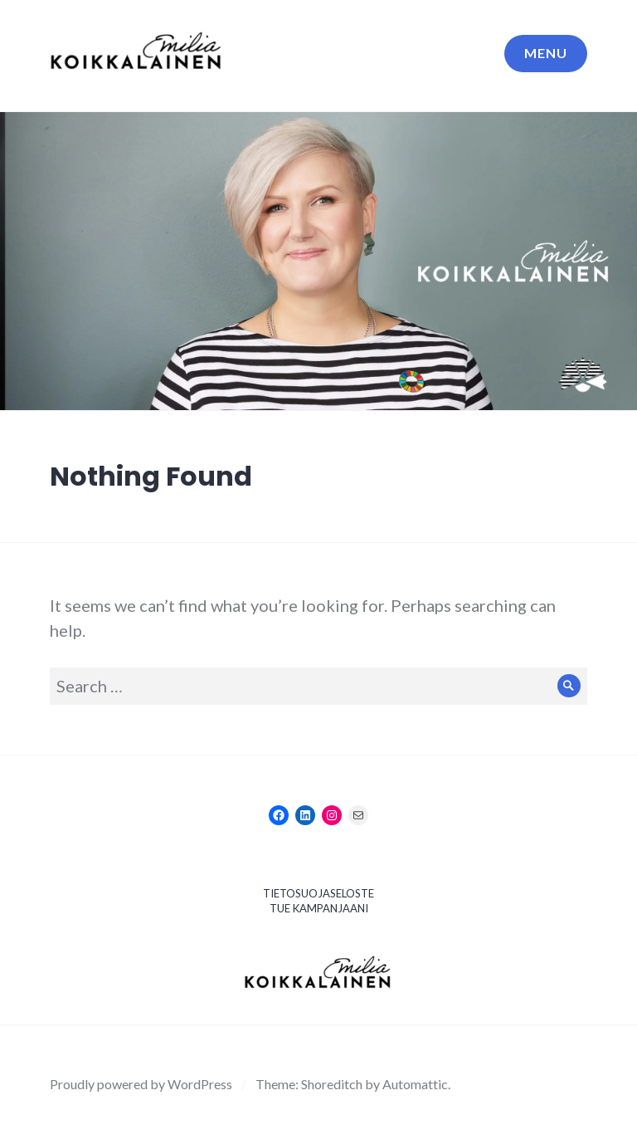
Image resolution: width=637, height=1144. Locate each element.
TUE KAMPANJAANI (319, 908)
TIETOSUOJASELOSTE (318, 893)
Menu (545, 53)
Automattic (415, 1084)
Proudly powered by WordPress (141, 1084)
